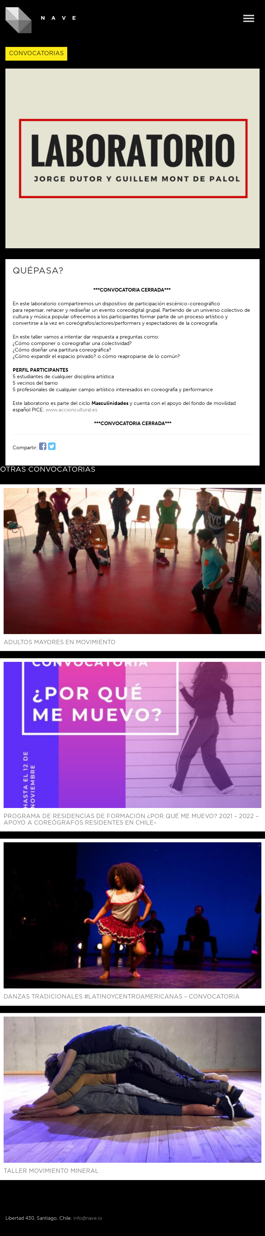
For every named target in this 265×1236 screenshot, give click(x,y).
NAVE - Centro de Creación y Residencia (40, 20)
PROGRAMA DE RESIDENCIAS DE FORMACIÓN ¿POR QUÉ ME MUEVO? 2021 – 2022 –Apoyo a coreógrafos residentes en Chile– (131, 819)
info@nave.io (87, 1218)
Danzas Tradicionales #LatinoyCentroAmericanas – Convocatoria (122, 997)
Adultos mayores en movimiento (60, 642)
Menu (249, 19)
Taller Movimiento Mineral (51, 1171)
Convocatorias (36, 53)
